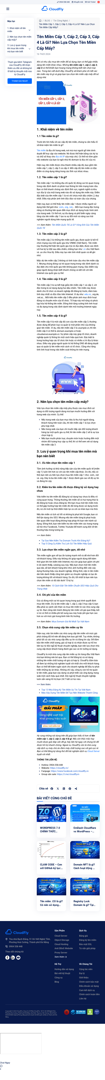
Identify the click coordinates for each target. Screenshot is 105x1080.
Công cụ (58, 977)
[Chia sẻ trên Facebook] (51, 788)
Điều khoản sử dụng (89, 986)
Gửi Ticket (90, 2)
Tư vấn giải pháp (87, 948)
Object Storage (62, 940)
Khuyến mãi (77, 2)
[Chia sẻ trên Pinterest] (70, 788)
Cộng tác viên (85, 969)
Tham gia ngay (20, 81)
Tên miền (41, 150)
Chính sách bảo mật (89, 982)
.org (66, 207)
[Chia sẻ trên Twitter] (58, 788)
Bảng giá (83, 936)
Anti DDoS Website (64, 948)
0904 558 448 (63, 2)
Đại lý (82, 973)
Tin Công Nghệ (60, 20)
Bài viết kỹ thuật (62, 973)
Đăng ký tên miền (87, 940)
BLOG (47, 20)
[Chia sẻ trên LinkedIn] (64, 788)
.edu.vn (87, 294)
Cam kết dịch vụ (87, 990)
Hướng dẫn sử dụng (64, 969)
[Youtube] (13, 959)
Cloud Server (93, 751)
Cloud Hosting (61, 944)
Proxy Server (61, 952)
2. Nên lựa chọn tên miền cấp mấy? (19, 38)
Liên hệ (82, 998)
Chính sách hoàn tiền (89, 994)
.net (70, 207)
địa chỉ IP (60, 156)
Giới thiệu (83, 977)
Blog (57, 982)
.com (61, 207)
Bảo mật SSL (85, 944)
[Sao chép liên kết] (76, 788)
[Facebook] (7, 959)
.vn (84, 249)
